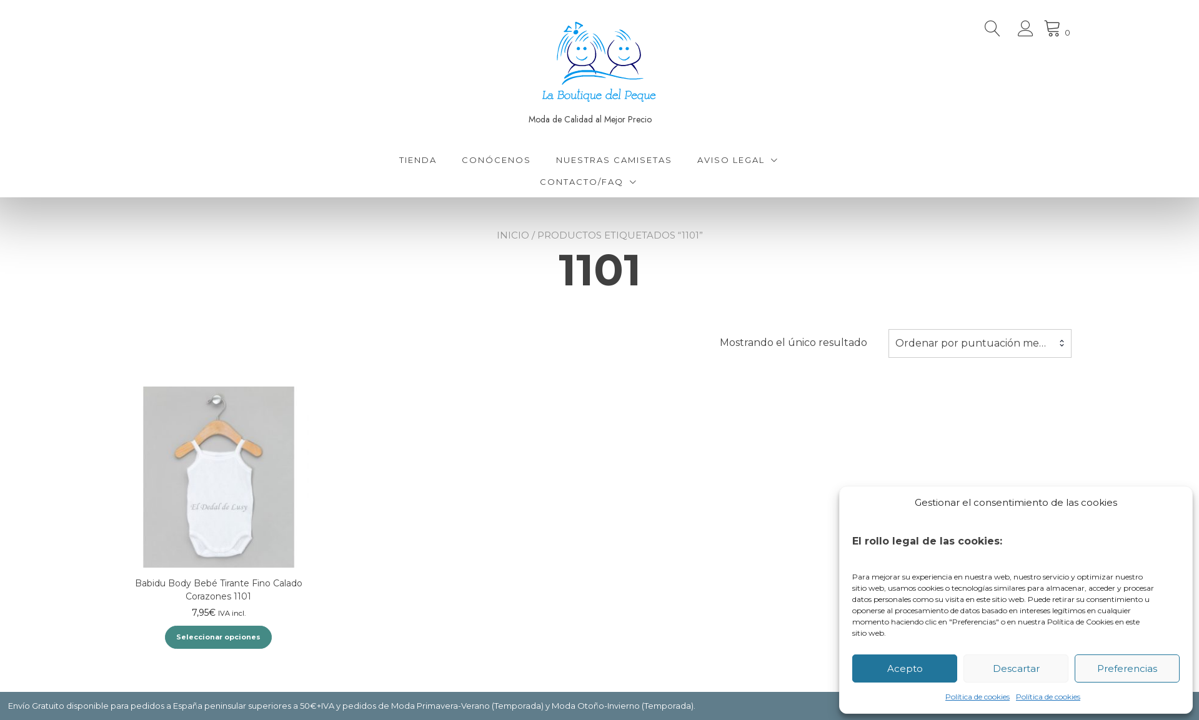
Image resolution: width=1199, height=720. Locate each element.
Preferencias (1127, 668)
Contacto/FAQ (582, 182)
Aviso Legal (731, 160)
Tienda (418, 160)
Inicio (513, 235)
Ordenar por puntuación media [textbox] (974, 343)
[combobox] (980, 343)
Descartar (1016, 668)
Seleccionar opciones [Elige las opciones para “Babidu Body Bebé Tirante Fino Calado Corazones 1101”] (218, 637)
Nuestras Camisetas (614, 160)
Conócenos (496, 160)
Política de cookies (977, 696)
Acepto (905, 668)
